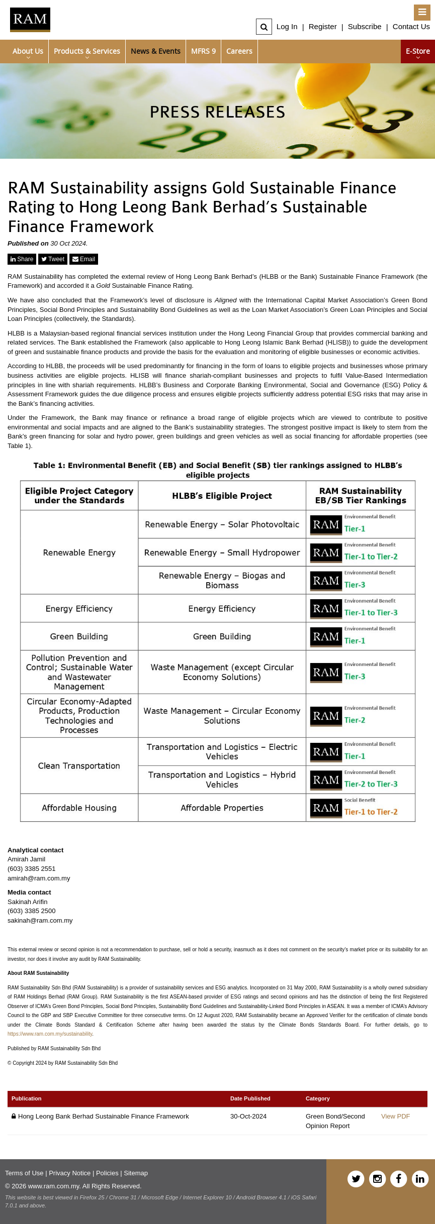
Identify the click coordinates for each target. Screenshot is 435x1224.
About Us (28, 51)
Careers (239, 51)
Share (22, 259)
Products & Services (87, 51)
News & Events (156, 51)
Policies (107, 1173)
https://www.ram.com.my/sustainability (50, 1034)
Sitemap (136, 1173)
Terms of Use (24, 1173)
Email (83, 259)
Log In (287, 26)
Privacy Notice (70, 1173)
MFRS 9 (203, 51)
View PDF (395, 1116)
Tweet (52, 259)
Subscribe (365, 26)
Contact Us (411, 26)
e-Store (418, 51)
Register (323, 26)
